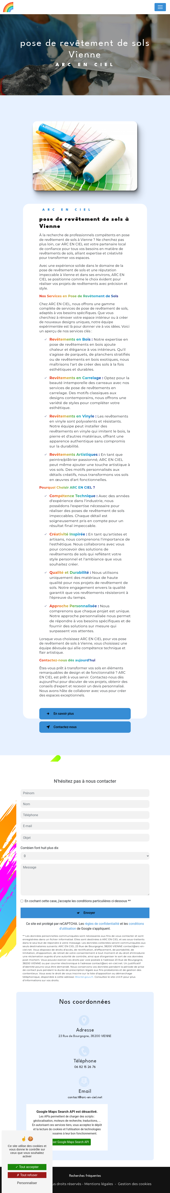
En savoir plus (59, 713)
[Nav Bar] (160, 7)
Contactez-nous (61, 727)
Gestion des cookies (134, 1184)
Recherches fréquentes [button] (85, 1176)
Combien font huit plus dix (39, 841)
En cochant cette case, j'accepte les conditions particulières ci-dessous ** (78, 894)
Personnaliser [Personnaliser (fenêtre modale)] (27, 1183)
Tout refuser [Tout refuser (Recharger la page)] (27, 1175)
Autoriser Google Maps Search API (67, 1135)
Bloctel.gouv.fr (84, 970)
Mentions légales (98, 1184)
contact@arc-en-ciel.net (85, 1084)
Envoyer (89, 906)
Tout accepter (26, 1167)
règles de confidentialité (102, 917)
